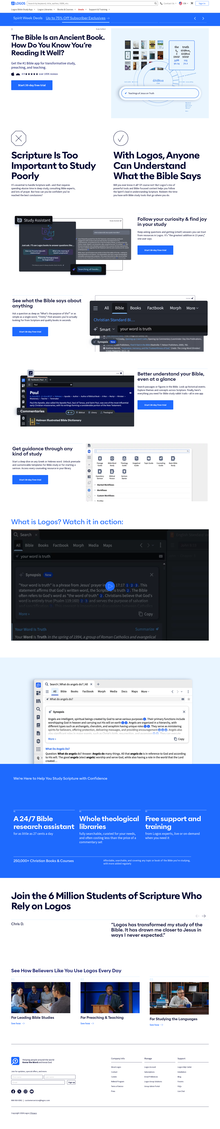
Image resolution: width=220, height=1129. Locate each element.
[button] (195, 18)
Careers (114, 1077)
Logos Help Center (185, 1067)
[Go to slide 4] (183, 22)
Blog (179, 1077)
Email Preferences (151, 1077)
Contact (114, 1072)
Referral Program (117, 1081)
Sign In (202, 3)
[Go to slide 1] (37, 22)
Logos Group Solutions (153, 1081)
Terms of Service (117, 1086)
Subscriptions (149, 1072)
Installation (182, 1072)
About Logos (116, 1067)
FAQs (179, 1086)
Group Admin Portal (152, 1086)
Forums (180, 1081)
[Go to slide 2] (86, 22)
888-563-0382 (16, 1100)
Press (113, 1091)
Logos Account (150, 1067)
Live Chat (181, 1091)
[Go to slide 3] (134, 22)
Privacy (34, 1113)
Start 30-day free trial (32, 85)
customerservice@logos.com (37, 1100)
